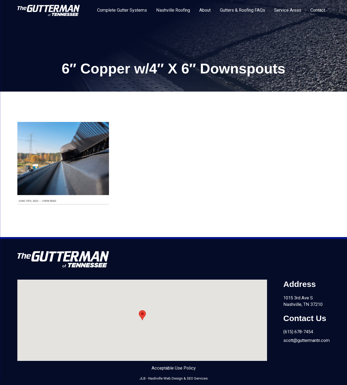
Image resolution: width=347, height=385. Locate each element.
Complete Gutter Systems (122, 10)
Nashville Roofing (173, 10)
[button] (142, 315)
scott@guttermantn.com (306, 340)
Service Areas (287, 10)
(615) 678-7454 (298, 331)
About (205, 10)
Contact (317, 10)
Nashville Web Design (165, 378)
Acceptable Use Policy (174, 368)
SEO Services (197, 378)
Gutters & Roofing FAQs (242, 10)
